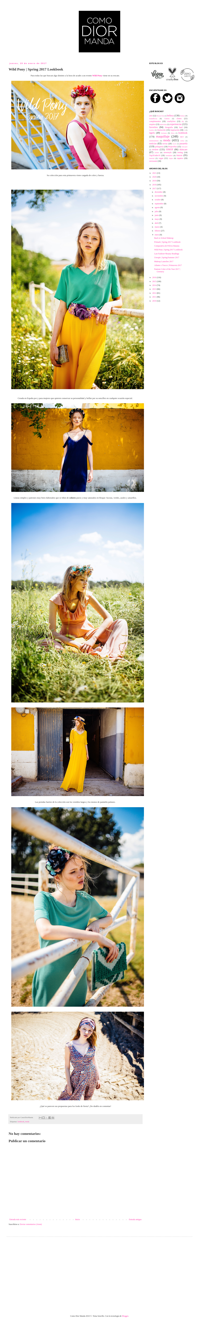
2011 (154, 297)
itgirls (152, 132)
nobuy (182, 141)
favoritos (153, 127)
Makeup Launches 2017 (163, 261)
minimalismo (154, 141)
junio (157, 215)
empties (152, 124)
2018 (154, 185)
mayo (157, 219)
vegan (161, 158)
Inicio (77, 1219)
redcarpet (184, 147)
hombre (151, 130)
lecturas (164, 133)
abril (157, 223)
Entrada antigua (135, 1219)
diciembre (159, 192)
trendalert (169, 155)
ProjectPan (172, 146)
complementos (155, 121)
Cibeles (166, 119)
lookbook (21, 1122)
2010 (154, 301)
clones (179, 118)
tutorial (151, 158)
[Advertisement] (31, 1273)
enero (157, 235)
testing (180, 152)
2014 (154, 285)
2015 (154, 281)
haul (181, 127)
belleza (170, 115)
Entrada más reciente (17, 1219)
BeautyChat (160, 116)
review (155, 149)
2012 (154, 293)
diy (183, 121)
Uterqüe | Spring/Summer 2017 (166, 257)
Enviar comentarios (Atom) (31, 1224)
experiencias (176, 124)
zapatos (180, 158)
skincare (183, 149)
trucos (179, 155)
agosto (157, 207)
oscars (174, 144)
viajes (171, 158)
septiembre (159, 203)
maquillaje (162, 136)
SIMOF (169, 149)
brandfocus (153, 119)
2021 (154, 173)
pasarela (183, 143)
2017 (154, 188)
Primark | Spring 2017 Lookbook (167, 242)
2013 (154, 289)
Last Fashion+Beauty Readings (166, 253)
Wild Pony (97, 75)
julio (157, 211)
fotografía (169, 127)
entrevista (163, 124)
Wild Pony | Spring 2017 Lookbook (168, 250)
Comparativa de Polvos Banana (166, 246)
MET (182, 137)
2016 (154, 277)
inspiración (174, 130)
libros (173, 133)
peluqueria (159, 146)
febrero (158, 231)
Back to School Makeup (163, 238)
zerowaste (153, 161)
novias (164, 143)
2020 (154, 177)
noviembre (159, 196)
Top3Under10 (154, 155)
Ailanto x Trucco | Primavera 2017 (168, 265)
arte (150, 116)
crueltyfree (171, 121)
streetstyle (168, 152)
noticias (153, 143)
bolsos (182, 116)
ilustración (161, 130)
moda (27, 1122)
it (184, 130)
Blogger (125, 1316)
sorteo (157, 152)
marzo (157, 227)
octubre (158, 199)
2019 (154, 181)
